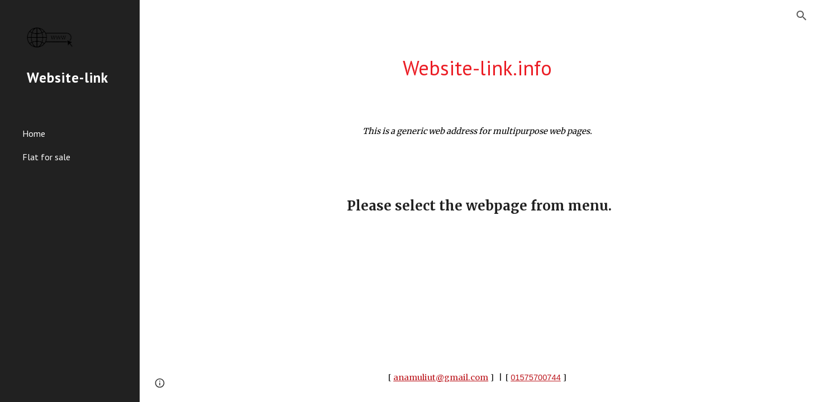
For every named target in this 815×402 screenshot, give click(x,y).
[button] (801, 15)
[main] (477, 68)
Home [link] (33, 133)
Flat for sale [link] (46, 156)
